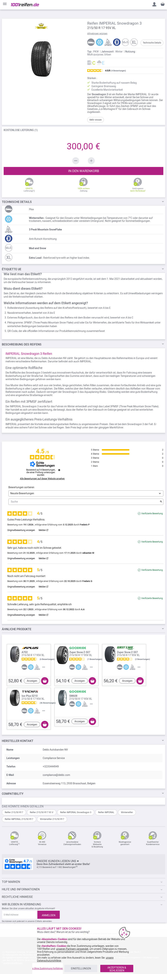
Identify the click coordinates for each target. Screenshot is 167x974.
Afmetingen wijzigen (97, 33)
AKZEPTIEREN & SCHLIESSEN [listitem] (116, 969)
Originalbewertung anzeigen (21, 530)
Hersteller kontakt (17, 741)
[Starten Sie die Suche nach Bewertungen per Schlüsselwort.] (160, 502)
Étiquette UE (11, 269)
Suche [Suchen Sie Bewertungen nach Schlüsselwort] (84, 502)
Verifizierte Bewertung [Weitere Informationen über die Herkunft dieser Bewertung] (152, 513)
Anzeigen (32, 680)
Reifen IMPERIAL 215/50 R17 (19, 819)
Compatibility (12, 793)
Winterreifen (127, 812)
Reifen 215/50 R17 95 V (41, 812)
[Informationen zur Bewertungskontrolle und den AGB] (59, 470)
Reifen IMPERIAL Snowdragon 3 (75, 812)
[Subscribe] (48, 915)
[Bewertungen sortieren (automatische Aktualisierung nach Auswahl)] (85, 493)
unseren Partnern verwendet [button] (72, 948)
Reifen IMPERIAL (106, 812)
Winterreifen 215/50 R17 (52, 819)
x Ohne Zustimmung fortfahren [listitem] (47, 968)
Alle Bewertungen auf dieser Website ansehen (42, 478)
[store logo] (25, 4)
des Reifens (21, 344)
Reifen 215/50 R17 (14, 812)
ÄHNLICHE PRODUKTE (16, 629)
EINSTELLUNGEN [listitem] (81, 968)
